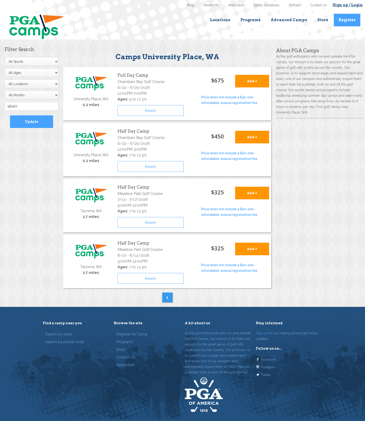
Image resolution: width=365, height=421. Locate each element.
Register (347, 20)
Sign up (261, 333)
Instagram (268, 367)
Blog (190, 5)
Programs (250, 20)
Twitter (266, 375)
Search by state (58, 334)
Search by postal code (64, 342)
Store (322, 20)
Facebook (268, 359)
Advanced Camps (289, 20)
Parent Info (211, 5)
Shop (120, 349)
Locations (220, 20)
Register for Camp (132, 334)
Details (150, 110)
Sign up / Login (348, 5)
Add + (252, 81)
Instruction (236, 5)
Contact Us (318, 5)
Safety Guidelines (266, 5)
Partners (295, 5)
